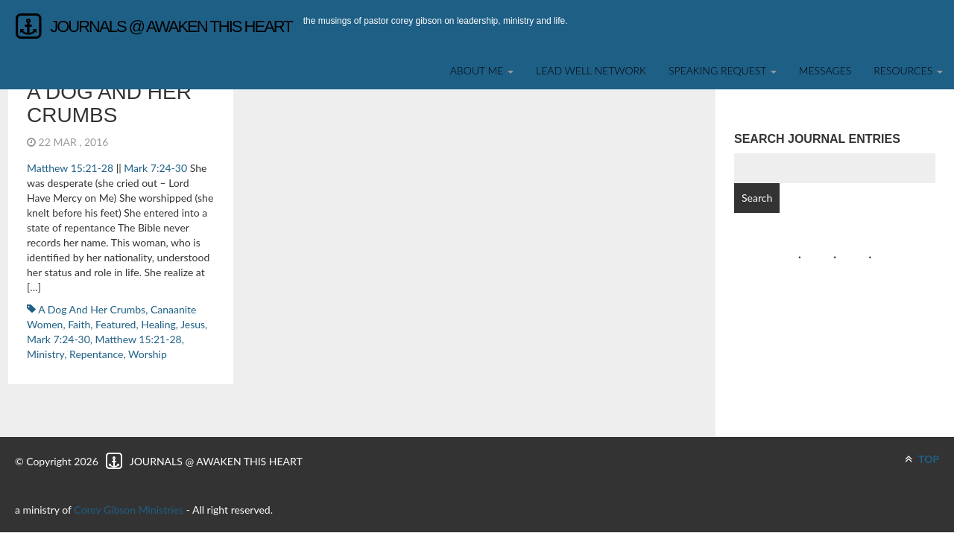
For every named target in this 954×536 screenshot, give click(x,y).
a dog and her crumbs (109, 103)
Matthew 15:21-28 (70, 168)
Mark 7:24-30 (155, 168)
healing (158, 324)
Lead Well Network (591, 70)
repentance (96, 354)
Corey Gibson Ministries (128, 509)
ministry (45, 354)
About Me (482, 70)
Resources (908, 70)
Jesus (192, 324)
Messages (825, 70)
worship (147, 354)
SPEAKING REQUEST (723, 70)
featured (115, 324)
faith (79, 324)
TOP (922, 459)
